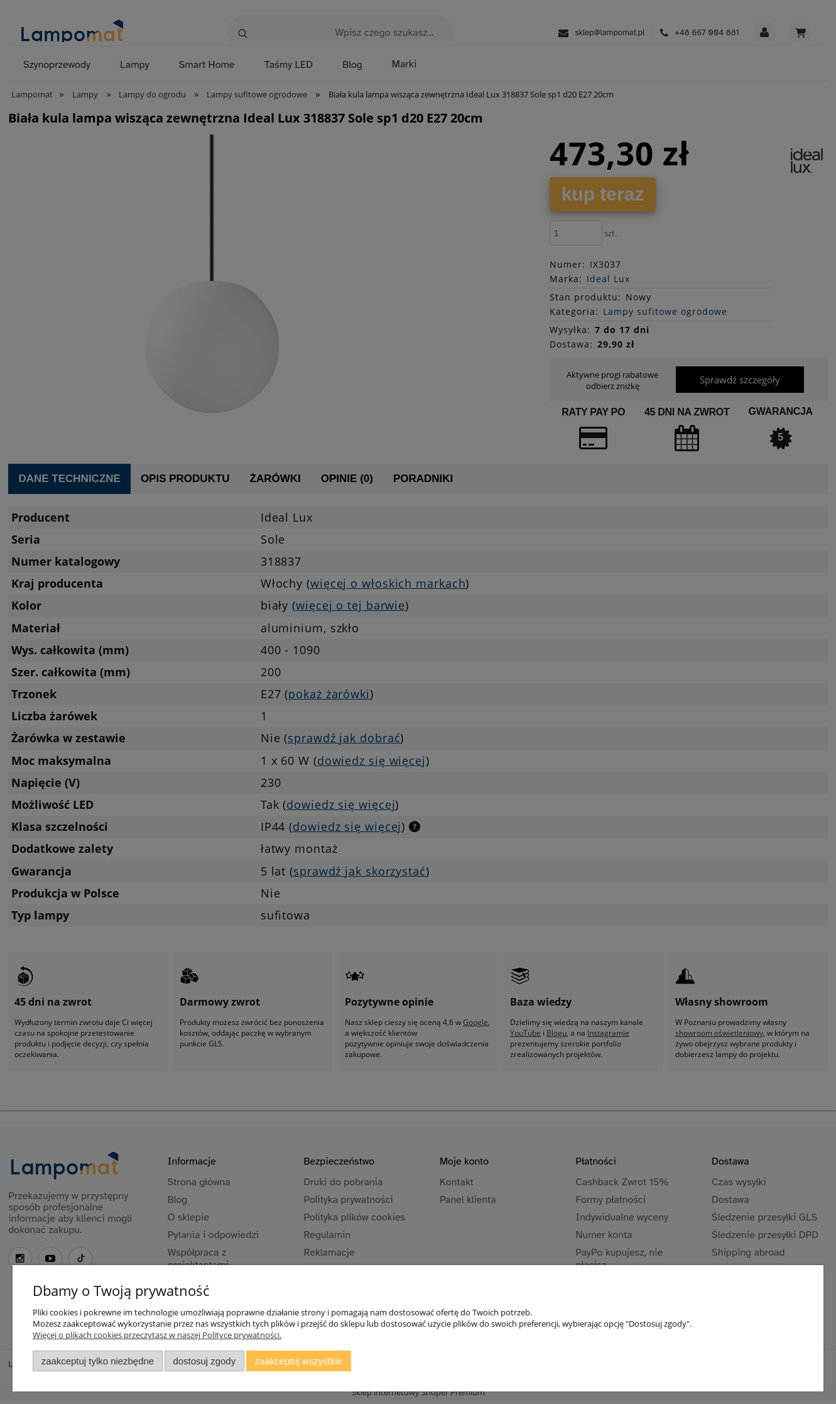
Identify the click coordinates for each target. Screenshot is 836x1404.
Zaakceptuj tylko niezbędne (97, 1361)
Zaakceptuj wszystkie (298, 1361)
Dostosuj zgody (204, 1361)
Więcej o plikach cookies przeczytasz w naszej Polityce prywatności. (157, 1335)
